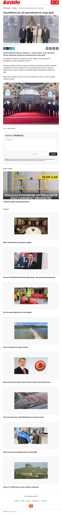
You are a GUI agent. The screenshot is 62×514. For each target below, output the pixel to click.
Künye (23, 501)
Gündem (14, 8)
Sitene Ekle (44, 501)
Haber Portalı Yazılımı (11, 511)
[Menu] (56, 2)
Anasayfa (6, 8)
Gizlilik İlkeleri (35, 501)
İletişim (28, 501)
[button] (50, 48)
